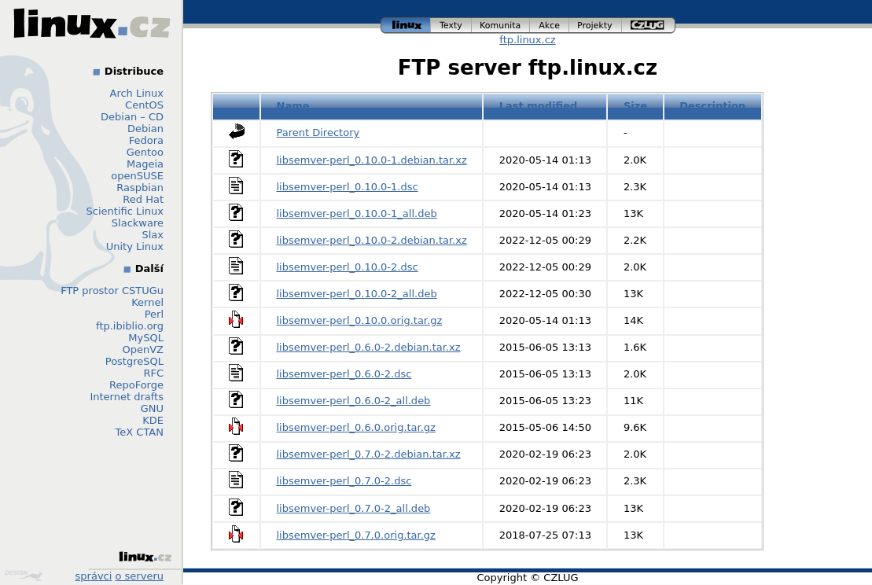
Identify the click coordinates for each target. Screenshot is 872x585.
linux (406, 25)
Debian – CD (132, 117)
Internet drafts (127, 397)
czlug (648, 25)
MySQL (146, 338)
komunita (501, 25)
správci (93, 576)
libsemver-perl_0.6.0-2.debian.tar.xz (369, 347)
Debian (145, 128)
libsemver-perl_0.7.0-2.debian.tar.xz (369, 454)
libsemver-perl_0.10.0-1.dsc (347, 187)
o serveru (140, 576)
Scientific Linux (125, 211)
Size (635, 106)
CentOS (144, 105)
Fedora (146, 140)
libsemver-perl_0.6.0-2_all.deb (354, 401)
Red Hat (143, 199)
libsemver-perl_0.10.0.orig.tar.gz (360, 320)
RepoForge (136, 385)
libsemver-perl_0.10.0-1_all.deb (357, 213)
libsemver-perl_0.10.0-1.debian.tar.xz (372, 160)
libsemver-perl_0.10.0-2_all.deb (357, 294)
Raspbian (140, 187)
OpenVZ (143, 349)
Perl (154, 314)
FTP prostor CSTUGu (112, 290)
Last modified (538, 106)
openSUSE (137, 176)
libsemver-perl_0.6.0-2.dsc (344, 374)
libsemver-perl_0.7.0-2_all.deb (354, 508)
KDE (153, 420)
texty (451, 25)
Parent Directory (318, 132)
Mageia (145, 164)
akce (549, 25)
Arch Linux (137, 93)
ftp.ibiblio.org (130, 326)
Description (712, 106)
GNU (152, 408)
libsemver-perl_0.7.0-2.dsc (344, 481)
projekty (595, 25)
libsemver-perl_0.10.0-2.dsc (347, 267)
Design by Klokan (23, 575)
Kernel (147, 302)
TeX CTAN (140, 432)
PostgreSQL (134, 361)
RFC (153, 373)
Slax (153, 235)
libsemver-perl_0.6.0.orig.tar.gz (356, 427)
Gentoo (145, 152)
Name (293, 106)
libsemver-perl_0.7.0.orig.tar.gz (356, 535)
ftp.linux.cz (527, 40)
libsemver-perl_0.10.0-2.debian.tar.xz (372, 240)
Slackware (138, 223)
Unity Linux (135, 246)
